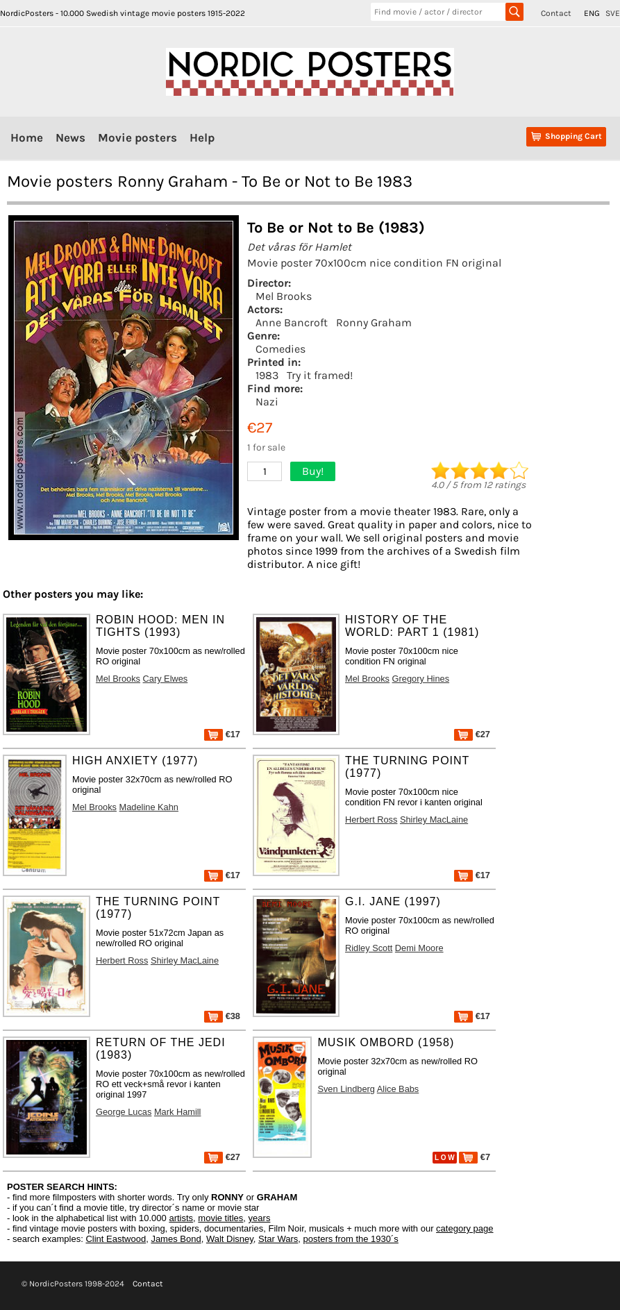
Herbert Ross (371, 819)
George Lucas (123, 1112)
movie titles (220, 1218)
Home (26, 137)
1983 (266, 375)
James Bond (176, 1239)
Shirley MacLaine (434, 819)
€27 (472, 734)
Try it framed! (320, 375)
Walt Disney (229, 1239)
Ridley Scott (368, 948)
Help (202, 137)
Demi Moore (419, 948)
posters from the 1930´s (351, 1239)
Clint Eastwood (115, 1239)
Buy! (313, 471)
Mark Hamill (177, 1112)
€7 (474, 1157)
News (70, 137)
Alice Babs (398, 1089)
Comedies (280, 348)
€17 (222, 734)
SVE (612, 13)
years (260, 1218)
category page (464, 1228)
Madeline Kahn (148, 807)
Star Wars (278, 1239)
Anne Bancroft (291, 322)
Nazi (266, 401)
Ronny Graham (374, 322)
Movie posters (137, 137)
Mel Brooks (283, 296)
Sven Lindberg (346, 1089)
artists (181, 1218)
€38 (222, 1016)
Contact (556, 13)
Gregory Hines (421, 678)
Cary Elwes (165, 678)
